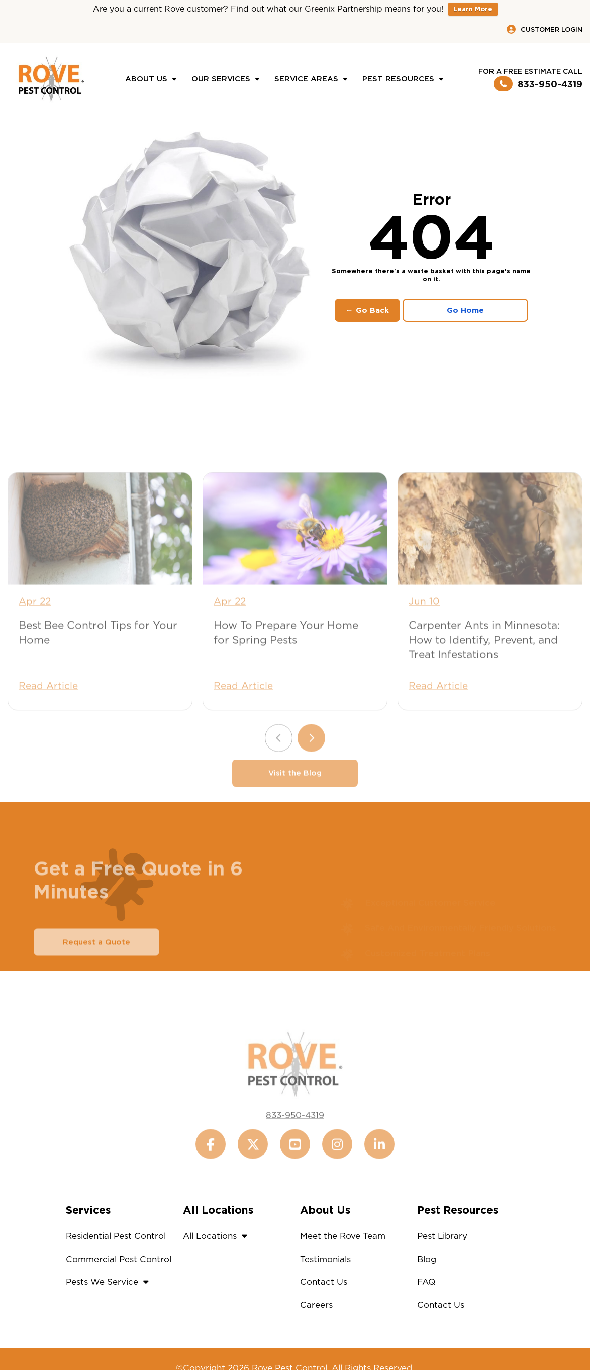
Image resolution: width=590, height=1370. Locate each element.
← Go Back (367, 310)
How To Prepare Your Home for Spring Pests (286, 659)
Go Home (465, 310)
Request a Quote (96, 968)
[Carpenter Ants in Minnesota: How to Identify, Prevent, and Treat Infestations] (490, 555)
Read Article (48, 712)
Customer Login (544, 29)
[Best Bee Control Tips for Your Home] (100, 555)
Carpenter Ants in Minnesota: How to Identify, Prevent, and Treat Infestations (484, 666)
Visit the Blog (295, 799)
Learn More (473, 9)
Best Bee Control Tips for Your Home (98, 659)
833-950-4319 (538, 83)
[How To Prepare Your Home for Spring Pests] (295, 555)
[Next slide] (311, 765)
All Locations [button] (217, 1236)
